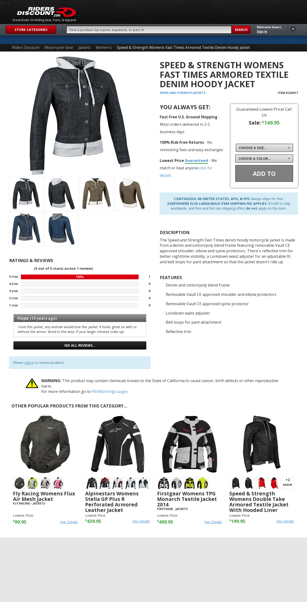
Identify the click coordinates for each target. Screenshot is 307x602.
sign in (29, 362)
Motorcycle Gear (59, 47)
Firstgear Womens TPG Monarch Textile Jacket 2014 (187, 499)
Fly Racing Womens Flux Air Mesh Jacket (44, 496)
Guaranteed (196, 160)
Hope (23, 318)
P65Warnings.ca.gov (110, 391)
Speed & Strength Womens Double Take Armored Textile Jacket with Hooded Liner (259, 501)
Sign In (262, 31)
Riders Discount (26, 47)
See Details (69, 522)
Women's (104, 47)
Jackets (84, 47)
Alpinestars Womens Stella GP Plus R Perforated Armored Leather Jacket (112, 501)
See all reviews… (79, 345)
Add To (264, 173)
